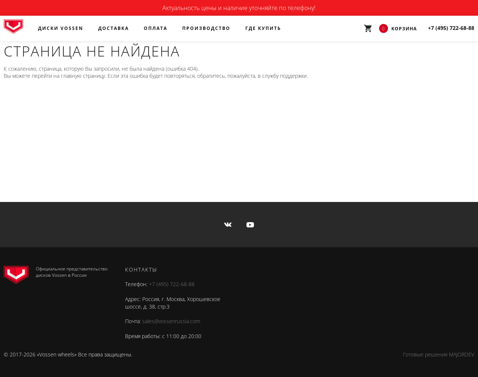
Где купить (263, 28)
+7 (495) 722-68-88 (172, 284)
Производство (206, 28)
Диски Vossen (60, 28)
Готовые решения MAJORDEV (438, 354)
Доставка (113, 28)
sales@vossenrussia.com (171, 321)
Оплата (155, 28)
